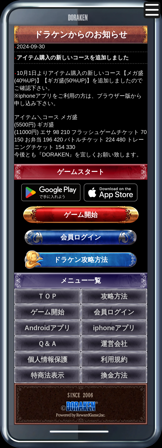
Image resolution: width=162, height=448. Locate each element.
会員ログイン (80, 237)
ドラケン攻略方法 (81, 259)
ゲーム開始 (81, 214)
